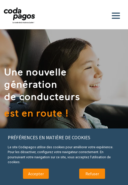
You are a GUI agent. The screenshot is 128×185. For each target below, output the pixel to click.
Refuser (92, 173)
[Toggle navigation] (117, 15)
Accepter (36, 173)
